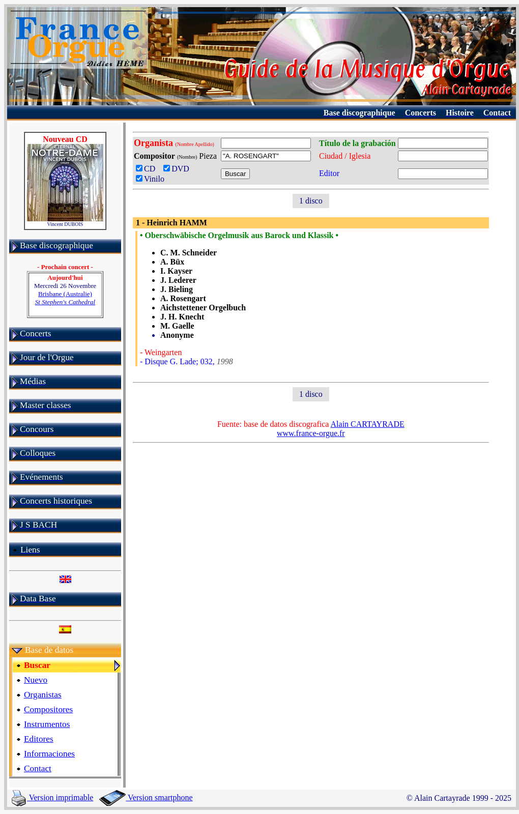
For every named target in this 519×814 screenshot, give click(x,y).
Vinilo (150, 179)
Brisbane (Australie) (65, 298)
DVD (178, 168)
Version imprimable (52, 797)
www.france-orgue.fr (311, 433)
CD (147, 168)
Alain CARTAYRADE (368, 424)
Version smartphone (145, 797)
